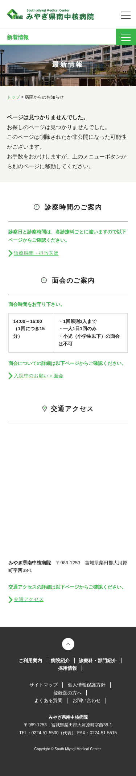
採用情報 (67, 668)
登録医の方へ (67, 693)
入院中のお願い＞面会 (38, 375)
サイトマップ (43, 685)
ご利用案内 (30, 660)
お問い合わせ (87, 700)
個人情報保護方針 (87, 685)
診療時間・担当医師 (36, 253)
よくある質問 (48, 700)
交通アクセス (29, 599)
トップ (13, 97)
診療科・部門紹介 (97, 660)
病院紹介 (60, 660)
